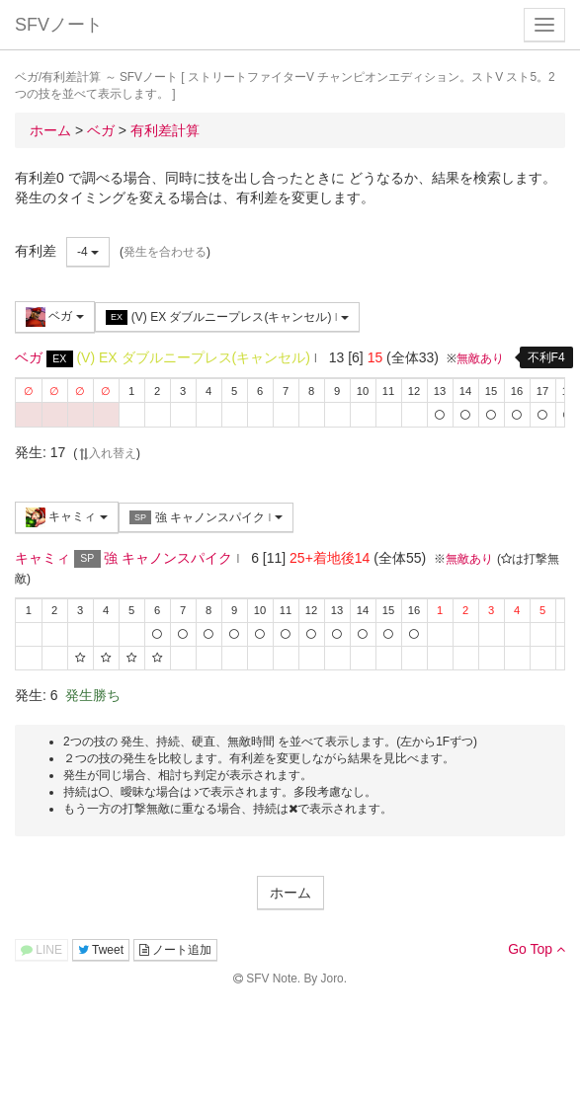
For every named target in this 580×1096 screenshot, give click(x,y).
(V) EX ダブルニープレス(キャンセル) (227, 317)
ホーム (290, 892)
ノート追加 (175, 950)
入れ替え (106, 453)
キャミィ (67, 517)
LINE (41, 950)
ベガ (55, 317)
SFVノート (59, 25)
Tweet (101, 950)
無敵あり (480, 358)
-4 (88, 252)
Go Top (536, 949)
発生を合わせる (165, 252)
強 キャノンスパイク (206, 517)
